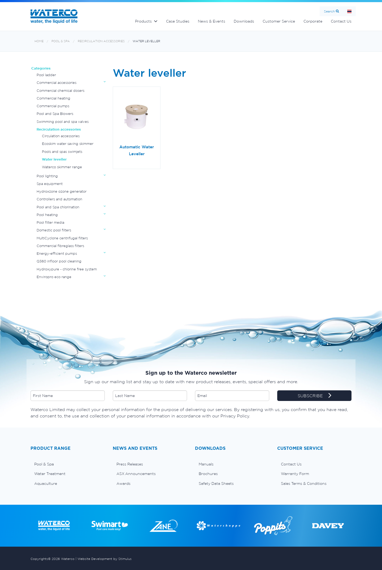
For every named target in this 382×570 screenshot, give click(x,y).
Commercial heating (53, 98)
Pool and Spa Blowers (55, 114)
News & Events (211, 21)
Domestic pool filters (54, 230)
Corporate (312, 21)
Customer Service (279, 21)
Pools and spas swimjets (62, 152)
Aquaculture (45, 483)
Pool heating (47, 215)
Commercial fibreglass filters (60, 246)
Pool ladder (46, 75)
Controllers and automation (59, 199)
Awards (123, 483)
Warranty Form (295, 474)
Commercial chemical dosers (60, 91)
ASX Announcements (136, 474)
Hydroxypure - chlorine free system (67, 269)
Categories (41, 68)
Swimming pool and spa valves (63, 122)
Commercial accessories (56, 83)
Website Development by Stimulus (104, 558)
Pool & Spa (60, 41)
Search (329, 11)
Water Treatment (50, 474)
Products (143, 21)
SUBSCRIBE (314, 396)
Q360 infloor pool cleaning (59, 261)
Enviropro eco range (54, 277)
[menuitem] (68, 464)
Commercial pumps (53, 106)
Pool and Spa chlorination (58, 207)
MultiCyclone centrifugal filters (62, 238)
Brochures (208, 474)
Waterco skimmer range (62, 167)
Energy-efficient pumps (57, 254)
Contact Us (341, 21)
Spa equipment (50, 184)
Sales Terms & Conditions (304, 483)
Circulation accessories (61, 136)
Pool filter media (50, 222)
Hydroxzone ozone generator (61, 191)
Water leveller (146, 41)
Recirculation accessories (101, 41)
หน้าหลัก (349, 11)
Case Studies (177, 21)
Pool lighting (47, 176)
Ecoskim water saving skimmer (67, 144)
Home (39, 41)
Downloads (244, 21)
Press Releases (129, 464)
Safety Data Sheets (216, 483)
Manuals (206, 464)
